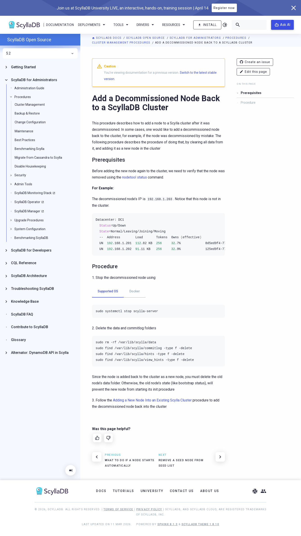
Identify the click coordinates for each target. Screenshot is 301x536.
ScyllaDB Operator (27, 202)
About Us (209, 491)
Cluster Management (30, 104)
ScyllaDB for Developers (31, 250)
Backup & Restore (27, 113)
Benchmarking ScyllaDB (31, 238)
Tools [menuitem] (121, 24)
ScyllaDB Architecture (29, 276)
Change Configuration (30, 122)
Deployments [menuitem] (92, 24)
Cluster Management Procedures (121, 42)
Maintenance (24, 131)
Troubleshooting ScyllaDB (32, 288)
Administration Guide (29, 88)
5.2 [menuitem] (40, 53)
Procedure (248, 102)
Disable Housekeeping (30, 166)
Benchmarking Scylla (29, 149)
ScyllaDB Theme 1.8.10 (200, 524)
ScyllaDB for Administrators (196, 37)
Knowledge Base (25, 301)
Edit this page (253, 72)
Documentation (60, 24)
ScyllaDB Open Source (146, 37)
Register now (224, 8)
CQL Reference (23, 263)
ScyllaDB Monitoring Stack (33, 193)
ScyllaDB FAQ (22, 314)
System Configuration (29, 229)
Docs (101, 491)
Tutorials (123, 491)
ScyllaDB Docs (107, 37)
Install (207, 25)
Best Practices (25, 140)
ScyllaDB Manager (27, 211)
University (152, 491)
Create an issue (255, 62)
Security (20, 175)
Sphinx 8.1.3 (167, 524)
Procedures (236, 37)
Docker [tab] (134, 291)
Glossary (18, 340)
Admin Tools (23, 184)
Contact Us (182, 491)
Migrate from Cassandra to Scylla (38, 157)
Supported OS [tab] (108, 291)
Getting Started (23, 67)
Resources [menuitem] (174, 24)
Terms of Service (118, 509)
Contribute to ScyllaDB (29, 327)
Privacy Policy (149, 509)
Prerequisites (251, 93)
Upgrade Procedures (29, 220)
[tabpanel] (158, 311)
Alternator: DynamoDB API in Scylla (40, 352)
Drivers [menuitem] (146, 24)
